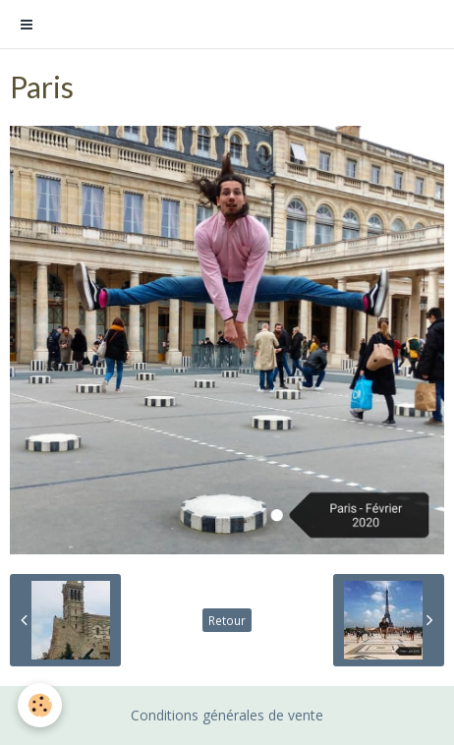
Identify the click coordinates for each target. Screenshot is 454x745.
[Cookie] (40, 705)
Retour (227, 620)
